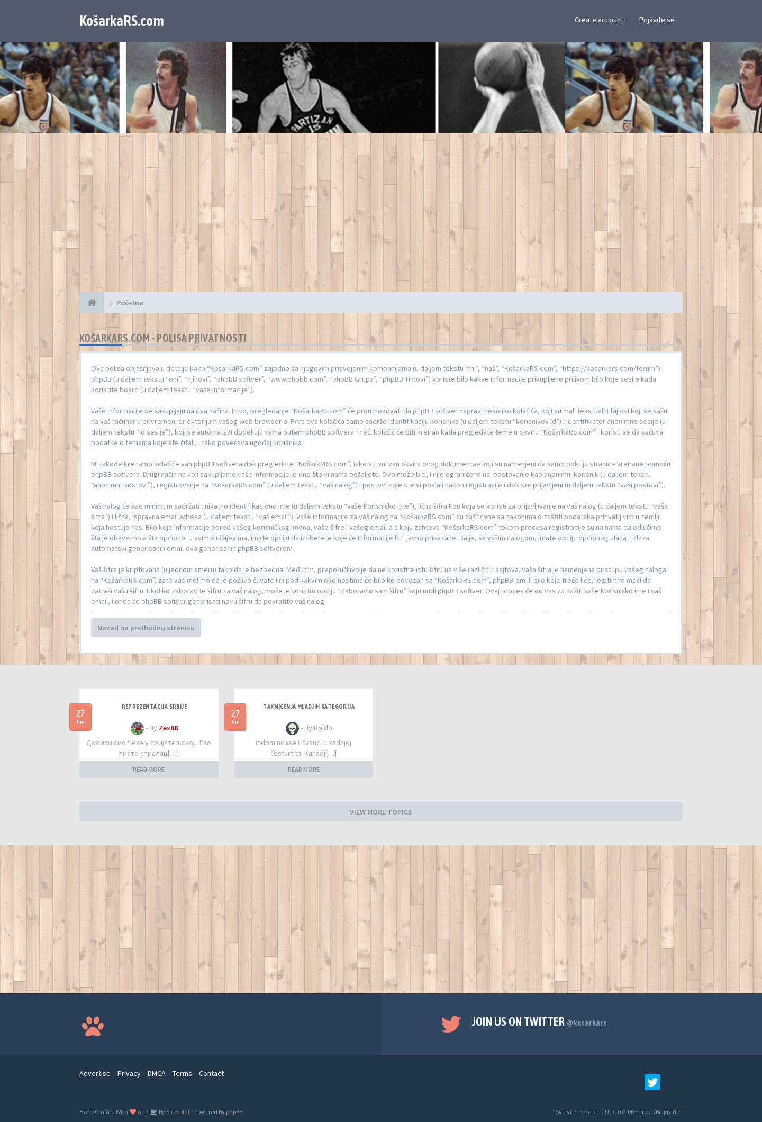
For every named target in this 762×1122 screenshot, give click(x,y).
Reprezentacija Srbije (154, 706)
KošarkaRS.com (121, 20)
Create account (599, 19)
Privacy (129, 1073)
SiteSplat (177, 1112)
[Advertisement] (381, 218)
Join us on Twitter (539, 1021)
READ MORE (149, 769)
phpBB (234, 1112)
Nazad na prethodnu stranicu (146, 627)
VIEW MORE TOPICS (381, 812)
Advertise (95, 1073)
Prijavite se (657, 19)
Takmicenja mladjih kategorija (309, 706)
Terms (182, 1073)
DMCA (157, 1073)
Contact (211, 1073)
